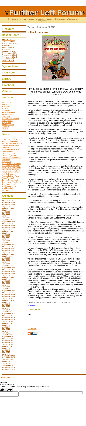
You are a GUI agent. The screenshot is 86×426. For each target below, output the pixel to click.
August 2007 (7, 243)
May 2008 (6, 260)
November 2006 (8, 225)
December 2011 (8, 342)
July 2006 (6, 218)
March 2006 (6, 210)
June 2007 (6, 239)
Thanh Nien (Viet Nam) (11, 182)
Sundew (5, 127)
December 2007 (8, 250)
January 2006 (7, 206)
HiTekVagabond (8, 112)
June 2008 (6, 262)
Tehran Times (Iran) (10, 180)
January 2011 (7, 321)
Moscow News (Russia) (11, 166)
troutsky (5, 129)
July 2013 (6, 364)
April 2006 (6, 212)
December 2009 (8, 296)
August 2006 (7, 220)
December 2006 (8, 227)
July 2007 (6, 241)
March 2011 (6, 325)
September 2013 (8, 365)
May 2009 (6, 283)
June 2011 (6, 331)
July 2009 (6, 287)
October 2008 (7, 270)
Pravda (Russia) (8, 174)
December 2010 (8, 319)
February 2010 (8, 300)
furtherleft (6, 110)
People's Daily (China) (11, 172)
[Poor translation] (9, 389)
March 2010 (6, 302)
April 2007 (6, 235)
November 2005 (8, 202)
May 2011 (6, 329)
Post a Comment (34, 309)
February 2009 (8, 277)
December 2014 (8, 369)
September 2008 (8, 268)
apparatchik (6, 108)
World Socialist (8, 188)
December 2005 (8, 204)
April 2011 (6, 327)
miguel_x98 (6, 123)
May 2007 (6, 237)
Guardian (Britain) (9, 156)
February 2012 (8, 346)
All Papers (6, 190)
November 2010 (8, 317)
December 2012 (8, 358)
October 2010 (7, 316)
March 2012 (6, 348)
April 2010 (6, 304)
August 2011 (7, 335)
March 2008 (6, 256)
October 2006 (7, 224)
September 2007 (8, 245)
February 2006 (8, 208)
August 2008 (7, 266)
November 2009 (8, 294)
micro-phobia (7, 121)
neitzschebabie (8, 125)
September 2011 (8, 337)
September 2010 (8, 314)
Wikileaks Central (9, 186)
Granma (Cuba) (8, 153)
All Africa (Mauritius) (10, 141)
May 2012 (6, 352)
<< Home (32, 328)
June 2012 (6, 354)
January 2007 (7, 229)
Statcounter (5, 377)
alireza (4, 104)
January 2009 (7, 275)
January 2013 (7, 360)
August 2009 (7, 289)
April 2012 (6, 350)
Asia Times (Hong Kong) (12, 143)
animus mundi (7, 106)
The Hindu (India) (9, 184)
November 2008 (8, 271)
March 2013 (6, 362)
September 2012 (8, 356)
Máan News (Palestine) (11, 164)
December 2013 (8, 367)
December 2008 (8, 273)
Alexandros (6, 102)
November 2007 (8, 248)
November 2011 (8, 340)
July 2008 (6, 264)
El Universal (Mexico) (10, 149)
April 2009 (6, 281)
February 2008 (8, 254)
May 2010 (6, 306)
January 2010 (7, 298)
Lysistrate (6, 117)
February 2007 (8, 231)
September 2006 (8, 222)
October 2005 (7, 200)
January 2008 (7, 252)
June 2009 (6, 285)
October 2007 (7, 247)
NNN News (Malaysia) (11, 170)
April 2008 (6, 258)
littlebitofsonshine (9, 115)
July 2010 (6, 310)
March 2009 (6, 279)
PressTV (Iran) (8, 178)
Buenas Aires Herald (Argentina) (10, 146)
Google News (7, 151)
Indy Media (6, 162)
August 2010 (7, 312)
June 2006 (6, 216)
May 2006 (6, 214)
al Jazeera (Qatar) (9, 139)
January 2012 (7, 344)
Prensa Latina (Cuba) (10, 176)
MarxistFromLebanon (10, 119)
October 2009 (7, 293)
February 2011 (8, 323)
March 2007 (6, 233)
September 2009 (8, 291)
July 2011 (6, 333)
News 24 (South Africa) (11, 168)
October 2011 (7, 339)
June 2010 (6, 308)
